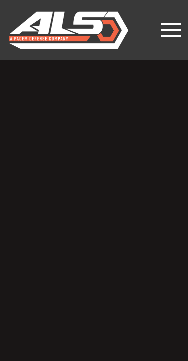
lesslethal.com (75, 30)
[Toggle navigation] (171, 30)
